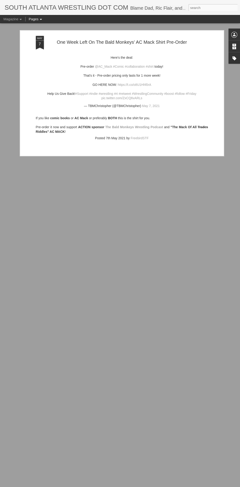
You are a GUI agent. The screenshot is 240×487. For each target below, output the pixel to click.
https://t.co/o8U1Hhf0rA (134, 61)
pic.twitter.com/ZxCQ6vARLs (121, 75)
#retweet (125, 70)
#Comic (118, 43)
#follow (180, 70)
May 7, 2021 (151, 82)
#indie (93, 70)
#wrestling (106, 70)
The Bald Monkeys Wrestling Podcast (134, 104)
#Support (81, 70)
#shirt (149, 43)
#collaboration (135, 43)
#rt (116, 70)
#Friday (191, 70)
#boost (169, 70)
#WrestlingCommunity (147, 70)
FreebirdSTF (140, 115)
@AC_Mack (103, 43)
